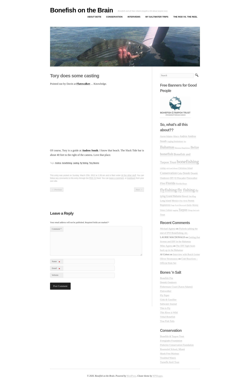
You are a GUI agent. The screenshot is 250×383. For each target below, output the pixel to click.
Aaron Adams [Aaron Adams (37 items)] (166, 136)
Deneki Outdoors (168, 282)
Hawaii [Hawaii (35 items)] (185, 196)
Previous (57, 189)
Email (56, 269)
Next (139, 189)
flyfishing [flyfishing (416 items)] (168, 190)
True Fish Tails (167, 321)
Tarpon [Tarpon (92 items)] (183, 209)
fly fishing (84, 163)
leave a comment (116, 178)
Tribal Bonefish (167, 317)
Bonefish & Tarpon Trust (172, 336)
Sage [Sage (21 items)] (173, 205)
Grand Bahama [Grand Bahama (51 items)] (173, 196)
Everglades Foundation (171, 340)
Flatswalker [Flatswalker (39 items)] (192, 178)
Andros (58, 163)
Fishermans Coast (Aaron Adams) (176, 286)
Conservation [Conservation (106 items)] (168, 173)
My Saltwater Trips (156, 17)
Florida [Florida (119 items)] (170, 183)
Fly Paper (164, 295)
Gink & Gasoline (168, 299)
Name (56, 262)
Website (55, 275)
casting (76, 163)
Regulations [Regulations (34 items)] (165, 205)
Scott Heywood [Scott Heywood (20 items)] (180, 205)
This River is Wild (169, 312)
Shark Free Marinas (169, 353)
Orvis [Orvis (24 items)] (185, 201)
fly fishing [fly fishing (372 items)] (186, 190)
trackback (131, 178)
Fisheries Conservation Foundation (177, 345)
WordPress (131, 376)
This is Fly (165, 308)
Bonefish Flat (166, 278)
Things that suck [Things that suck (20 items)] (193, 210)
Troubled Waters (168, 358)
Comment (57, 229)
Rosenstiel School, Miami (172, 349)
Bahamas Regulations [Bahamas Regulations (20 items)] (182, 148)
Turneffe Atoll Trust (169, 362)
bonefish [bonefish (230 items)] (166, 154)
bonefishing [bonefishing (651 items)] (188, 161)
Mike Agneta (166, 246)
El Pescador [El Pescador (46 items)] (180, 178)
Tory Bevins (94, 163)
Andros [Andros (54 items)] (183, 136)
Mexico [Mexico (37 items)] (175, 200)
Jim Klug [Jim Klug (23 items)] (192, 196)
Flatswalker (165, 291)
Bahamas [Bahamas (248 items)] (167, 147)
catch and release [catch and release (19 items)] (172, 168)
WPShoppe (157, 376)
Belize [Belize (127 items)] (195, 147)
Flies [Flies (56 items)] (162, 183)
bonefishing (67, 163)
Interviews (134, 17)
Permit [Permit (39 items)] (191, 200)
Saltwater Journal (168, 304)
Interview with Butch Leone (186, 254)
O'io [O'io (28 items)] (181, 201)
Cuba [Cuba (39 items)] (179, 173)
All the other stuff (128, 175)
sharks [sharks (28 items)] (189, 205)
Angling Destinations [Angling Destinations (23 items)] (175, 142)
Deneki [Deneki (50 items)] (186, 173)
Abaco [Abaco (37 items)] (176, 136)
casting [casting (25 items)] (162, 168)
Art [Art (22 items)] (185, 141)
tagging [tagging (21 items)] (175, 210)
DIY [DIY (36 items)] (172, 178)
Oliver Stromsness (169, 258)
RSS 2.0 (92, 178)
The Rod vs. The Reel (185, 17)
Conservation (114, 17)
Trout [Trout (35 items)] (162, 215)
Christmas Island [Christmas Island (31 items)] (185, 168)
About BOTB (94, 17)
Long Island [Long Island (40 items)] (165, 200)
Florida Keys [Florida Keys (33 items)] (181, 183)
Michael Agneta (167, 228)
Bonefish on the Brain (81, 10)
